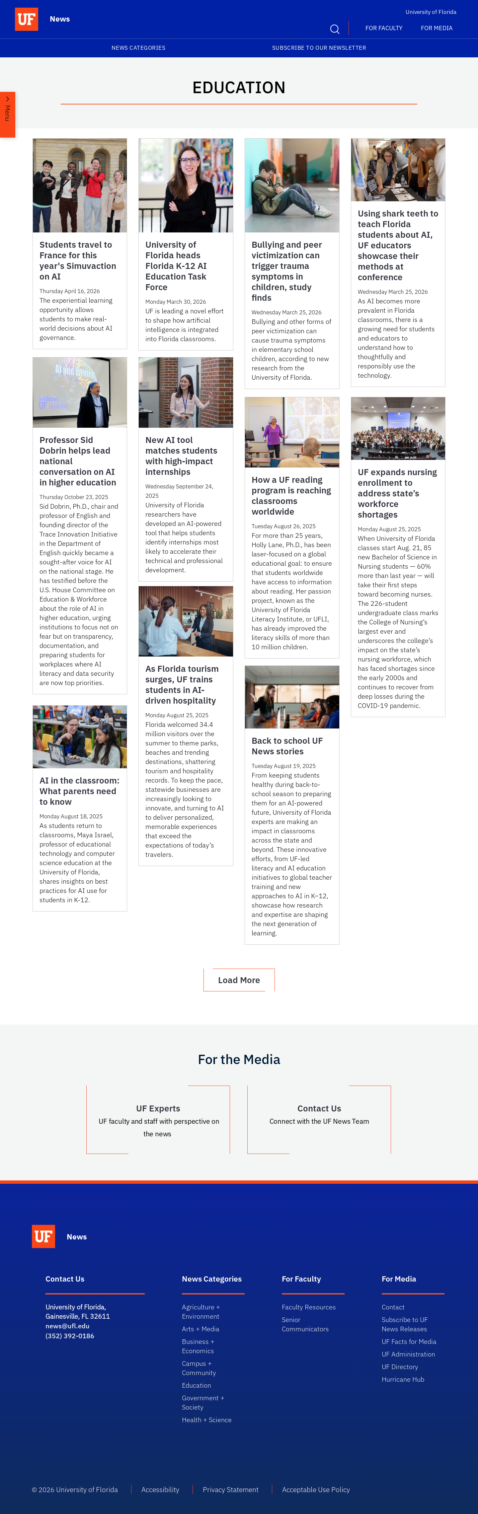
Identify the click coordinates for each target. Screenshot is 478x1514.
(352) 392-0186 (69, 1335)
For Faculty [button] (384, 28)
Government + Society (203, 1402)
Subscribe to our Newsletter (319, 47)
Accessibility (160, 1489)
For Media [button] (437, 28)
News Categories (138, 47)
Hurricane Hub (403, 1379)
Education (196, 1385)
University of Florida (431, 12)
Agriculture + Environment (201, 1311)
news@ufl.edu (67, 1325)
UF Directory (400, 1366)
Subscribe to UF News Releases (405, 1324)
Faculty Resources (309, 1306)
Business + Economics (198, 1346)
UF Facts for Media (409, 1341)
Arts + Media (200, 1328)
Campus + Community (199, 1368)
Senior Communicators (305, 1324)
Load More (239, 979)
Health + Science (207, 1419)
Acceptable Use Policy (316, 1489)
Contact (393, 1306)
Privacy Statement (231, 1489)
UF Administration (408, 1354)
